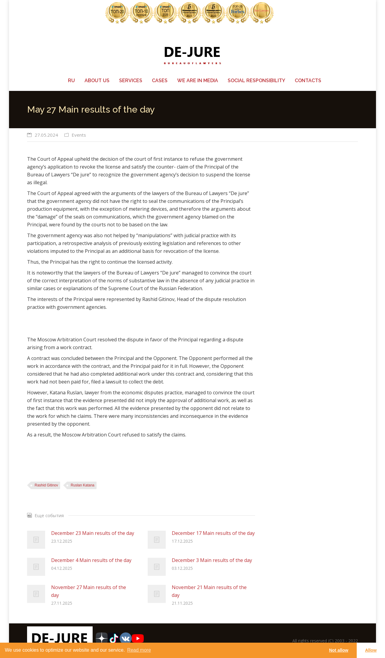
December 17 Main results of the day (213, 533)
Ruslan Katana (82, 485)
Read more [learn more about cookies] (139, 650)
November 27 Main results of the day (88, 591)
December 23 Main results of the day (92, 533)
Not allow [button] (338, 650)
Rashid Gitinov (46, 485)
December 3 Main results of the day (212, 560)
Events (79, 135)
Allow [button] (371, 650)
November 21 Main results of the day (209, 591)
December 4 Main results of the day (91, 560)
